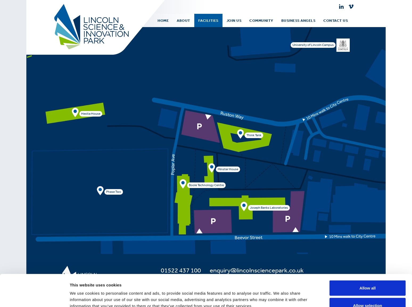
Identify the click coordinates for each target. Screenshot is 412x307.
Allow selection (367, 275)
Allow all (368, 258)
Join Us (234, 20)
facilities (208, 20)
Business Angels (298, 20)
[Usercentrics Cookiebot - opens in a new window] (34, 297)
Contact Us (335, 20)
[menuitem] (183, 20)
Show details (279, 293)
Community (261, 20)
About (183, 20)
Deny (368, 293)
